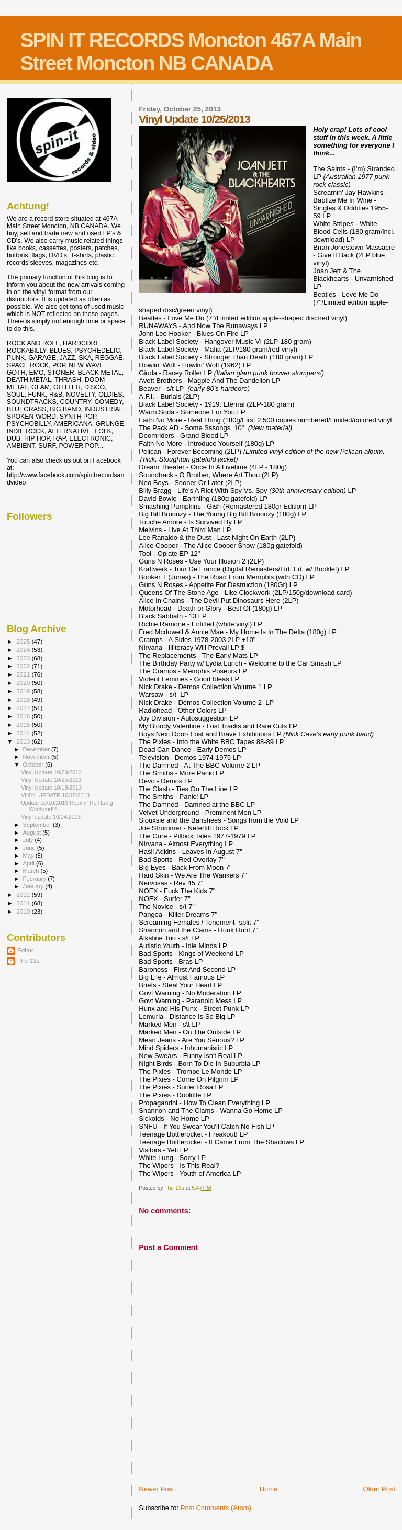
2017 (23, 707)
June (30, 848)
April (29, 863)
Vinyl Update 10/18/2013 (51, 787)
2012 (23, 894)
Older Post (379, 1489)
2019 (23, 691)
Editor (25, 950)
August (33, 832)
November (37, 756)
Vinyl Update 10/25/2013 (51, 780)
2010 (23, 911)
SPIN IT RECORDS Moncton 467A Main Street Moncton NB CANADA (190, 51)
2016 (23, 716)
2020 (23, 682)
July (29, 840)
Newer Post (156, 1489)
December (37, 749)
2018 (23, 699)
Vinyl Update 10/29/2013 (51, 772)
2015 (23, 724)
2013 (23, 741)
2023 (23, 658)
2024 (23, 649)
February (35, 878)
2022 (23, 665)
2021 (23, 674)
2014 (23, 732)
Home (269, 1489)
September (38, 825)
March (32, 871)
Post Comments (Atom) (216, 1508)
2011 (23, 902)
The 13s (28, 960)
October (34, 764)
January (34, 886)
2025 (23, 641)
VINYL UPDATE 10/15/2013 (55, 795)
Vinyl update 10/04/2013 (51, 817)
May (29, 855)
